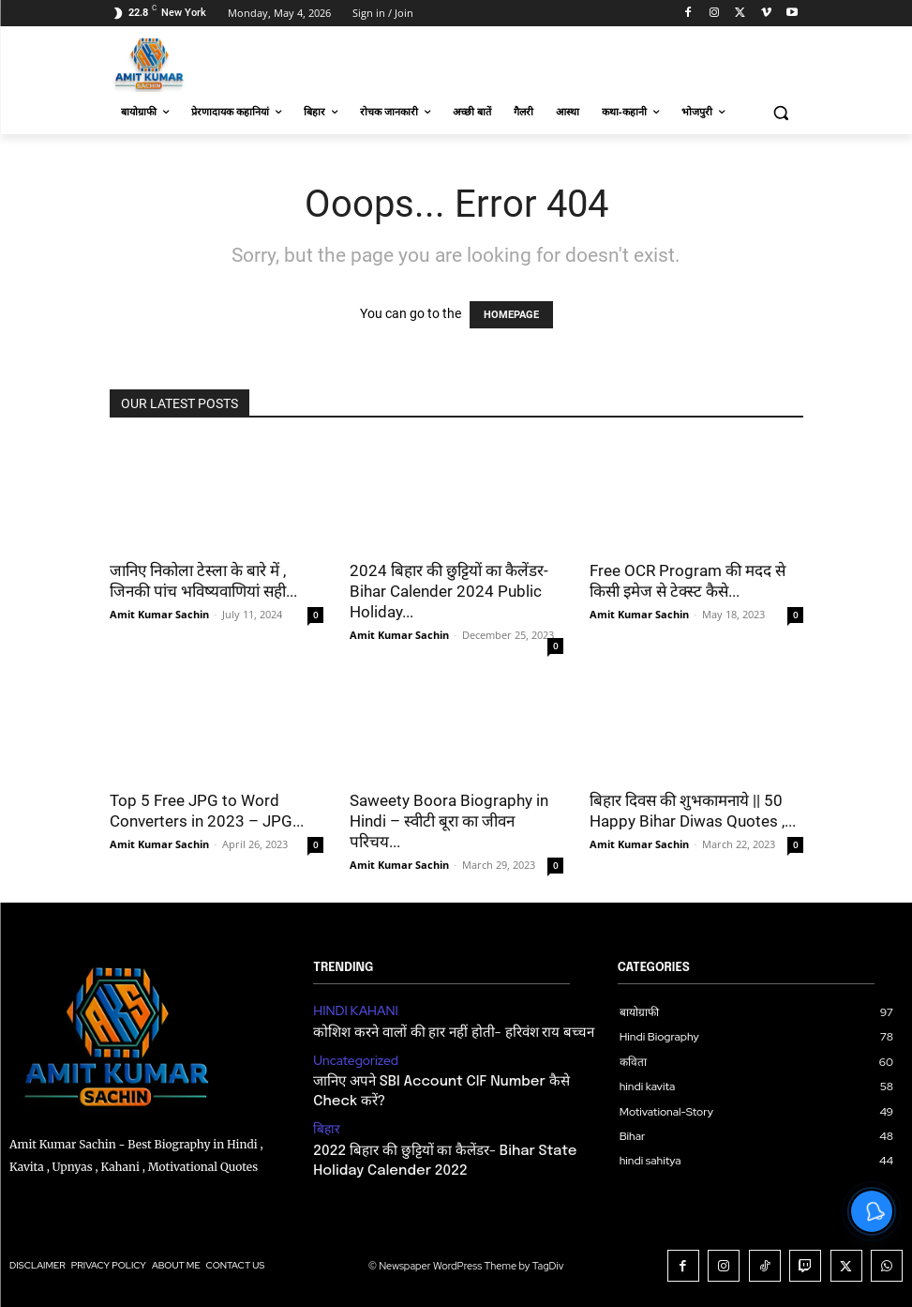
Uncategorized (350, 1054)
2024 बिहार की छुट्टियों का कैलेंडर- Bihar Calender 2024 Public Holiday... (449, 591)
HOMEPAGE (511, 315)
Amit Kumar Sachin (159, 614)
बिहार (324, 1115)
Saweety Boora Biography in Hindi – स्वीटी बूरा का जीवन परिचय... (449, 821)
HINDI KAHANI (350, 1009)
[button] (781, 112)
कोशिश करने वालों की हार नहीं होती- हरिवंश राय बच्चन (431, 1029)
